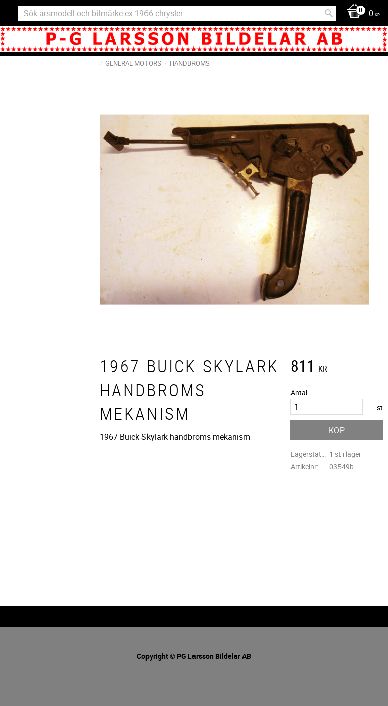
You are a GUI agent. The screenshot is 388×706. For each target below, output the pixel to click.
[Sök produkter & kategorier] (177, 13)
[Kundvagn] (361, 14)
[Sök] (328, 13)
